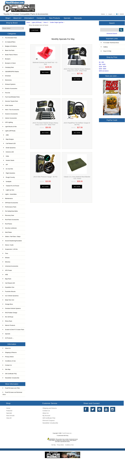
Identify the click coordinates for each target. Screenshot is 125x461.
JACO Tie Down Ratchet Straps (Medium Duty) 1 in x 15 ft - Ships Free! (77, 70)
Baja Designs (8, 139)
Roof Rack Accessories (11, 219)
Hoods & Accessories (10, 114)
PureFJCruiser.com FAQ (11, 388)
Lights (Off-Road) (37, 22)
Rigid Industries (9, 173)
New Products (54, 18)
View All (8, 418)
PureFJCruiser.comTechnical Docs (12, 393)
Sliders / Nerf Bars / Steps (11, 236)
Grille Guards (8, 105)
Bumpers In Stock (9, 63)
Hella (6, 156)
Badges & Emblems (10, 46)
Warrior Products (9, 325)
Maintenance (8, 198)
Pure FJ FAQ (106, 51)
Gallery (104, 47)
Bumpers (6, 59)
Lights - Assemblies (10, 194)
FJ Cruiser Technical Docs (110, 42)
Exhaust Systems (9, 84)
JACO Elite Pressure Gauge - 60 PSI (45, 177)
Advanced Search (112, 33)
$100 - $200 (102, 66)
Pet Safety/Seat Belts (10, 211)
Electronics (7, 80)
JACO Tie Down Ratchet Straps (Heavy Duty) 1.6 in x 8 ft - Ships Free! (45, 123)
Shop (7, 18)
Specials (67, 18)
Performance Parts (9, 207)
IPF (5, 164)
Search (112, 23)
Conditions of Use (9, 361)
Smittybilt (7, 181)
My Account (46, 415)
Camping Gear (8, 67)
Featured (9, 410)
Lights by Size (8, 190)
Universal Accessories (10, 266)
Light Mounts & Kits (10, 126)
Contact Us (41, 18)
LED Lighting (8, 122)
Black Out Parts (8, 50)
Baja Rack (7, 279)
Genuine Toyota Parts (10, 101)
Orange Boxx (8, 304)
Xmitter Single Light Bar (56, 22)
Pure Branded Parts (10, 37)
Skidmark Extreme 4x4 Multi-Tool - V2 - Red (45, 63)
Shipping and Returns (50, 408)
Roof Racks (7, 224)
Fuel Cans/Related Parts (11, 97)
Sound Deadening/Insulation (12, 240)
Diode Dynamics (9, 147)
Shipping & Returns (10, 352)
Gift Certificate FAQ (10, 373)
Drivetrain (7, 76)
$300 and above (104, 71)
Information (28, 18)
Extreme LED (8, 152)
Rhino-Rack (7, 321)
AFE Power (7, 270)
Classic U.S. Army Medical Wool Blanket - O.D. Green (77, 177)
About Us (16, 18)
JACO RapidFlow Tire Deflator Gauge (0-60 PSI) (77, 123)
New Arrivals (10, 415)
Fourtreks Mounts (9, 291)
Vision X (45, 22)
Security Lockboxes (10, 228)
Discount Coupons (48, 420)
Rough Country (9, 177)
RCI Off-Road (8, 317)
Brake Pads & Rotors (10, 54)
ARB (6, 135)
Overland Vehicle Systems (12, 308)
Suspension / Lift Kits (10, 249)
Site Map (6, 369)
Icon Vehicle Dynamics (11, 295)
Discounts (78, 18)
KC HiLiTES (8, 169)
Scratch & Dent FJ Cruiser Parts (13, 329)
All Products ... (8, 338)
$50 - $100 (102, 64)
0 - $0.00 (120, 14)
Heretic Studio (8, 160)
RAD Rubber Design (10, 312)
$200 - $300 (102, 68)
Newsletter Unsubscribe (11, 378)
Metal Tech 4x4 (8, 300)
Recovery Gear (8, 215)
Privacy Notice (8, 356)
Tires (5, 253)
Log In (110, 14)
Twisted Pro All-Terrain (11, 185)
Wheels (6, 257)
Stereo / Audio (8, 245)
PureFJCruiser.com (66, 433)
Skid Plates (7, 232)
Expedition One (8, 287)
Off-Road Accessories (10, 202)
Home (103, 14)
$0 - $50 (101, 62)
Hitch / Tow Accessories (11, 109)
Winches (6, 262)
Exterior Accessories (10, 88)
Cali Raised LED (9, 143)
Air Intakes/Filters (9, 42)
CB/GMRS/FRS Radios (11, 71)
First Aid (6, 92)
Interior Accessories (10, 118)
